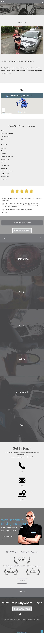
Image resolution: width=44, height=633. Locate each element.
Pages (22, 238)
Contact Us (14, 620)
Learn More (22, 581)
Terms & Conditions (34, 620)
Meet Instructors (7, 536)
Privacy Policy (23, 620)
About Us (7, 620)
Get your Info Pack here (22, 222)
